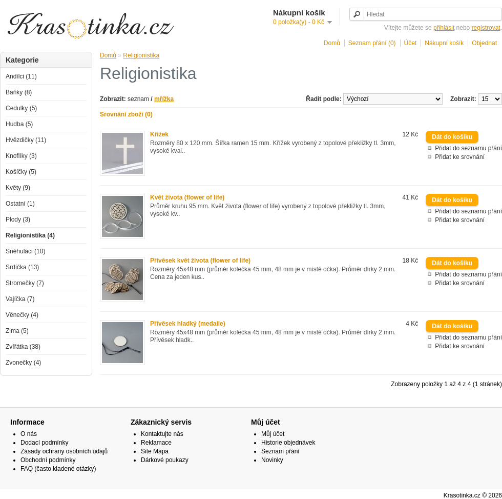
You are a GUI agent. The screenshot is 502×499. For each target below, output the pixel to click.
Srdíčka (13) (22, 267)
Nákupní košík (444, 43)
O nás (28, 433)
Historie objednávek (288, 442)
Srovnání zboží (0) (126, 114)
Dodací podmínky (44, 442)
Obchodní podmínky (47, 460)
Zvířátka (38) (23, 346)
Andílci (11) (21, 76)
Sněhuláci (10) (25, 251)
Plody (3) (18, 219)
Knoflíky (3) (21, 155)
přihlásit (443, 27)
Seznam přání (280, 451)
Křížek (159, 134)
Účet (410, 43)
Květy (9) (18, 187)
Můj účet (272, 433)
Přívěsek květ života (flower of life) (200, 260)
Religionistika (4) (30, 235)
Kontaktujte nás (162, 433)
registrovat (486, 27)
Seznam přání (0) (372, 43)
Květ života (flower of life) (187, 197)
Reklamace (156, 442)
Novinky (272, 460)
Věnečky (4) (22, 314)
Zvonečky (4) (23, 362)
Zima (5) (17, 330)
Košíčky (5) (21, 171)
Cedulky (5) (21, 108)
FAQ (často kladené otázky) (58, 468)
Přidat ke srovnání (460, 157)
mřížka (164, 99)
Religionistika (141, 55)
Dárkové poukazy (165, 460)
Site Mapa (155, 451)
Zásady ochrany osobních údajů (64, 451)
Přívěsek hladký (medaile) (187, 323)
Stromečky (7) (25, 283)
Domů (332, 43)
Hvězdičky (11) (26, 140)
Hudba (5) (19, 124)
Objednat (484, 43)
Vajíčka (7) (20, 299)
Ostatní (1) (20, 203)
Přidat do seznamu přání (468, 148)
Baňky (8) (19, 92)
